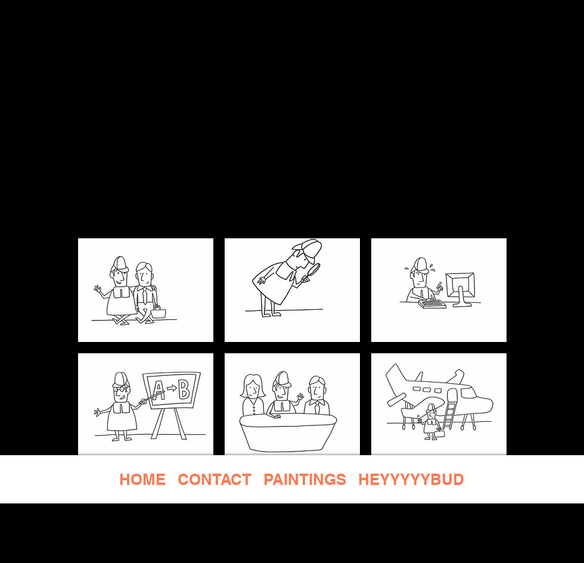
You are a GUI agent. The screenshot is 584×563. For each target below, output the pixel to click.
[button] (145, 290)
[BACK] (292, 211)
